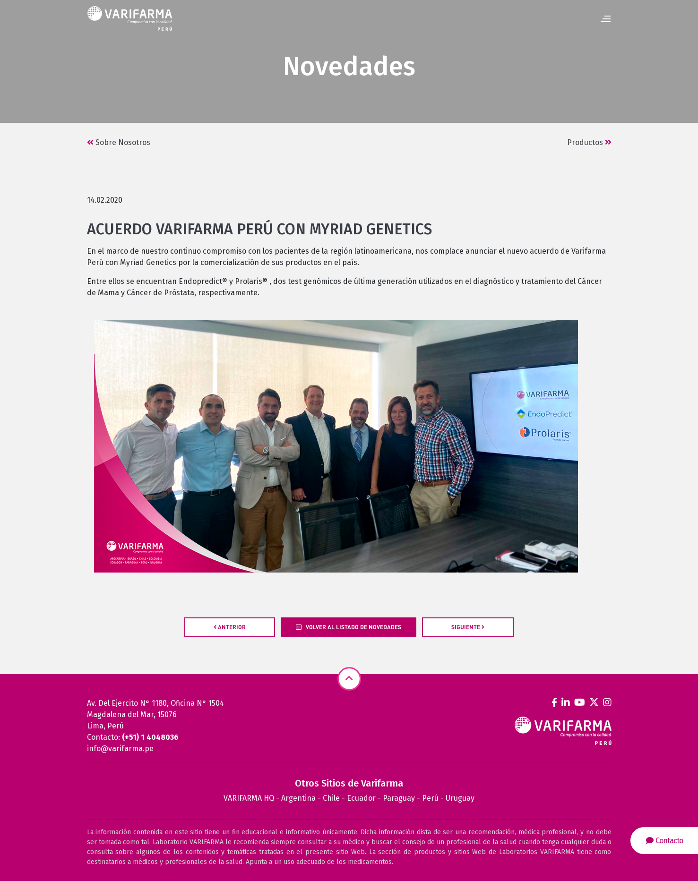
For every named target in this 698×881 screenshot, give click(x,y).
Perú (430, 798)
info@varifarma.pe (120, 748)
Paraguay (399, 798)
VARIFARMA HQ (249, 798)
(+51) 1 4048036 (150, 737)
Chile (331, 798)
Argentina (298, 798)
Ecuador (361, 798)
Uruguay (460, 798)
